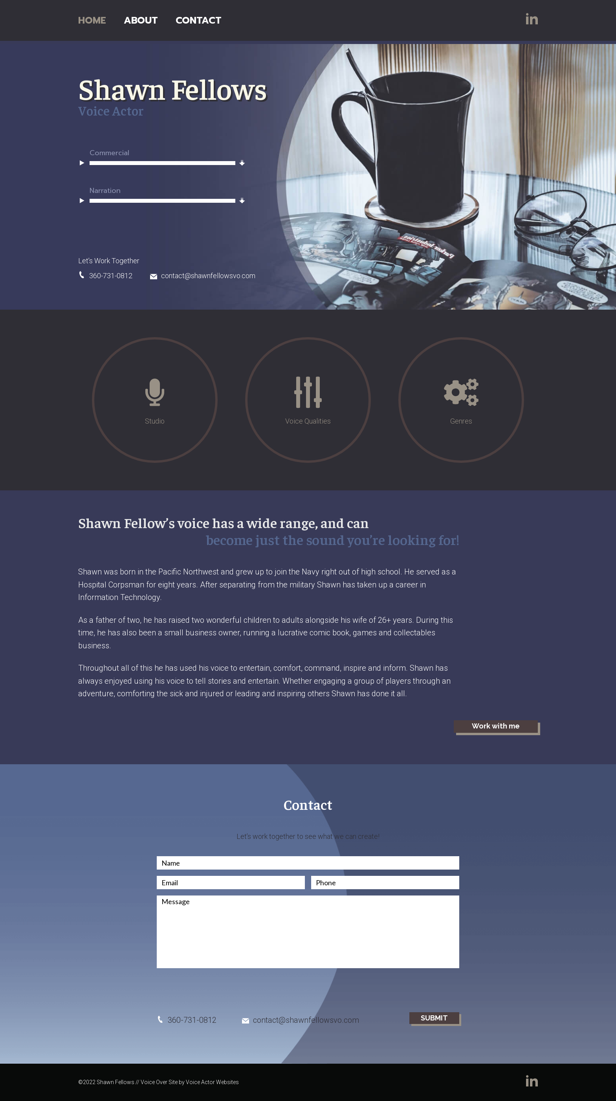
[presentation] (216, 989)
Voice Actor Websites (212, 1082)
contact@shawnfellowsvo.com (202, 276)
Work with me (496, 726)
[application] (158, 163)
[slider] (162, 163)
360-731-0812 (105, 276)
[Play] (82, 162)
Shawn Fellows (179, 87)
